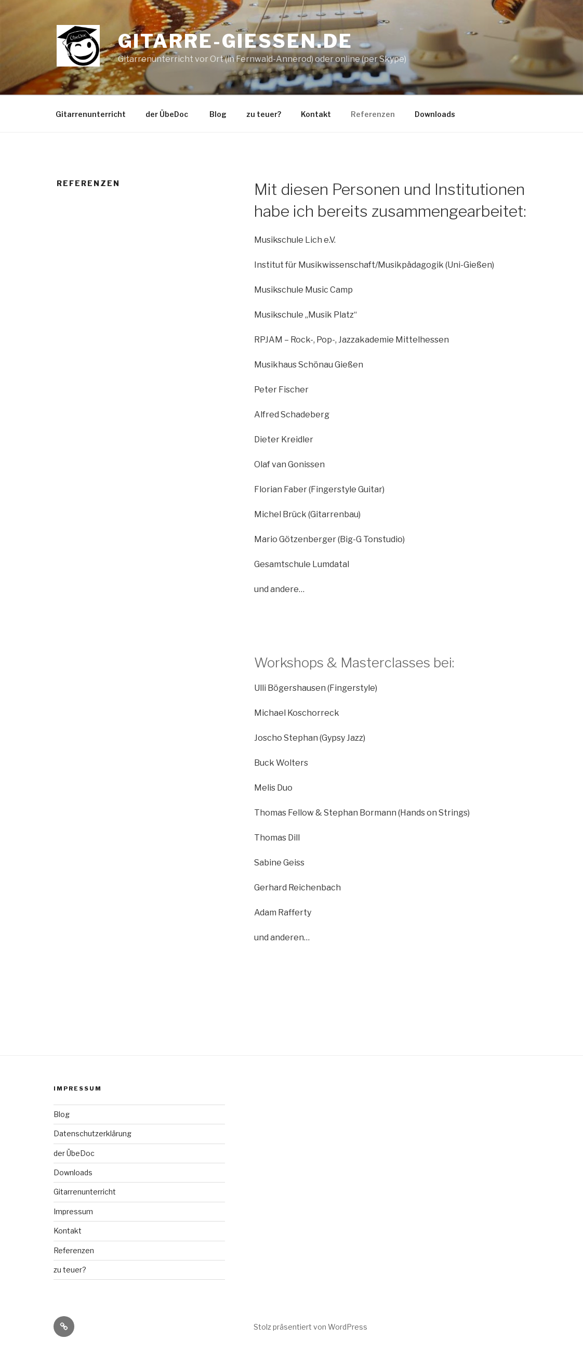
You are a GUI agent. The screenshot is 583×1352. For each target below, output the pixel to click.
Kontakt (316, 114)
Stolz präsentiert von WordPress (310, 1326)
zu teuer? (263, 114)
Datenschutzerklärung (92, 1133)
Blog (218, 114)
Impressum (73, 1211)
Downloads (435, 114)
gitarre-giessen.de (235, 41)
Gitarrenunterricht (91, 114)
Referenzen (373, 114)
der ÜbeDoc (167, 114)
